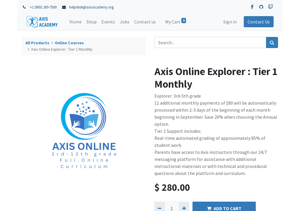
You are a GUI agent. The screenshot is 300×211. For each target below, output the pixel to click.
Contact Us (258, 22)
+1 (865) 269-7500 (43, 7)
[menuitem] (75, 22)
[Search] (272, 42)
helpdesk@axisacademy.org (91, 7)
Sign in (229, 22)
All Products (37, 42)
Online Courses (69, 42)
